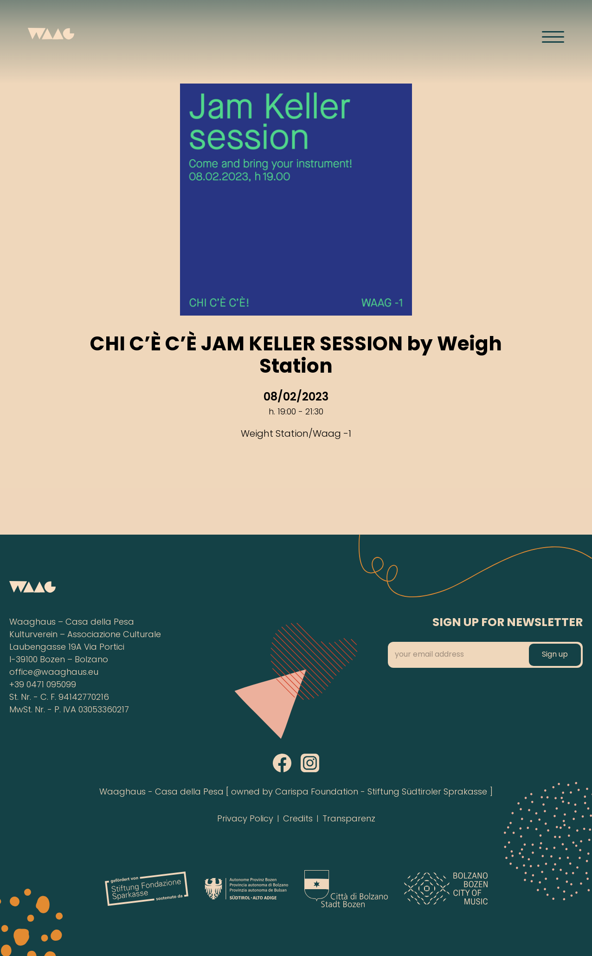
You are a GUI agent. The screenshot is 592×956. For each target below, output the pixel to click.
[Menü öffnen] (553, 36)
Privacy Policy (245, 819)
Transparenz (348, 819)
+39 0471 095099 (42, 685)
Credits (298, 819)
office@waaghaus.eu (53, 672)
